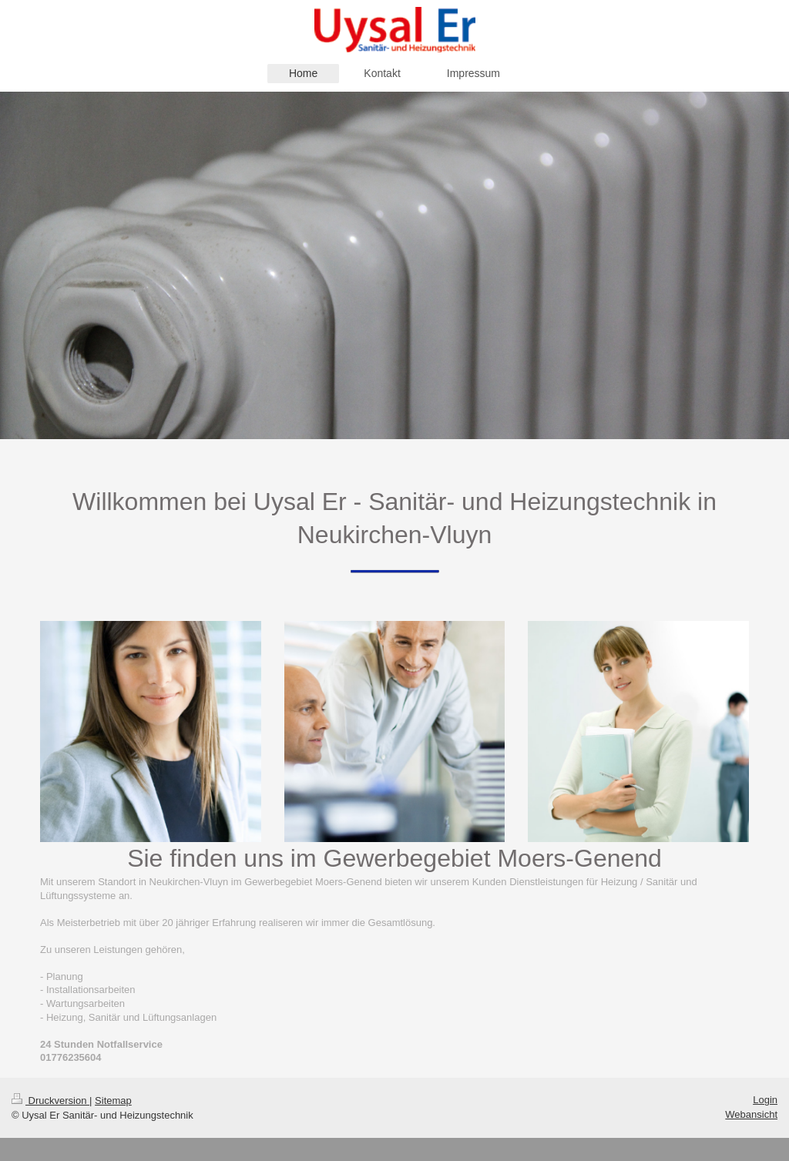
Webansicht (751, 1114)
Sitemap (113, 1100)
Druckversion (50, 1100)
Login (765, 1100)
